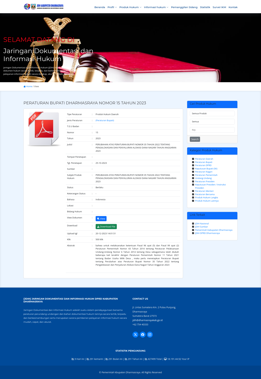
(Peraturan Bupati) (105, 120)
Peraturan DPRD (203, 165)
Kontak (233, 7)
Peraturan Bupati (203, 162)
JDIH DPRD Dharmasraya (207, 233)
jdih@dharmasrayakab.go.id (147, 320)
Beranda (99, 7)
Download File (106, 226)
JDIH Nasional (202, 223)
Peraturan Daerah (204, 158)
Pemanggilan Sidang (184, 7)
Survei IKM (219, 7)
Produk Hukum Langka (206, 197)
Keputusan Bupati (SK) (206, 168)
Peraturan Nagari (203, 171)
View (101, 218)
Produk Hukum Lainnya (207, 200)
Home (27, 86)
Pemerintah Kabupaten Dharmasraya (213, 229)
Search (195, 139)
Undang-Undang (203, 178)
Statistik (205, 7)
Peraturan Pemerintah (206, 174)
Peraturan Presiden (205, 181)
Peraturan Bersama (205, 194)
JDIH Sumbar (201, 226)
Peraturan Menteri (204, 191)
